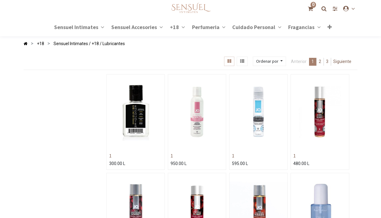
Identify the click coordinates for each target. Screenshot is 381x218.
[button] (329, 27)
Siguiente (342, 61)
